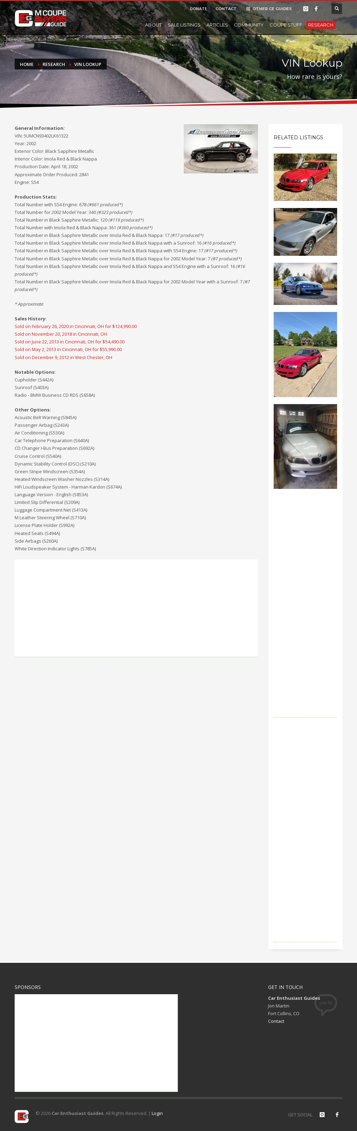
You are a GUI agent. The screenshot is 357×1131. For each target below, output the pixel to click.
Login (157, 1113)
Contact (276, 1021)
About (153, 25)
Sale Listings (184, 25)
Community (249, 25)
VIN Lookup (87, 64)
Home (26, 64)
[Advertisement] (136, 608)
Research (320, 25)
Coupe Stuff (285, 25)
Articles (217, 25)
